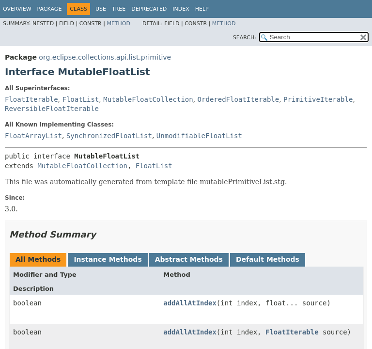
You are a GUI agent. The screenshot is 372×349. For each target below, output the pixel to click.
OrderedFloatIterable (238, 99)
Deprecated (149, 9)
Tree (118, 9)
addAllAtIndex (190, 303)
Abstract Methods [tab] (189, 259)
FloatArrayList (33, 136)
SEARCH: (244, 37)
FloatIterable (31, 99)
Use (100, 9)
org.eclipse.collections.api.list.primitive (105, 57)
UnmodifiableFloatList (199, 136)
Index (180, 9)
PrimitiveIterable (318, 99)
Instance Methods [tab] (107, 259)
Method (118, 23)
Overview (17, 9)
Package (49, 9)
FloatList (80, 99)
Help (202, 9)
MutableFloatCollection (148, 99)
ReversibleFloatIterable (52, 108)
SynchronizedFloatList (109, 136)
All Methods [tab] (38, 259)
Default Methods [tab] (267, 259)
